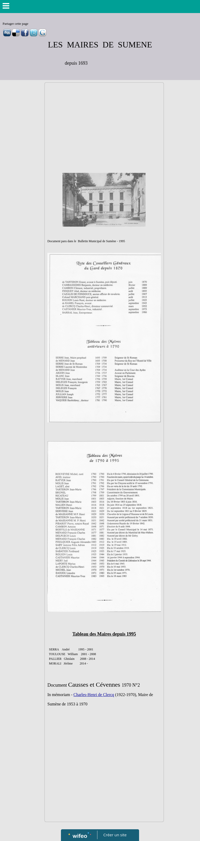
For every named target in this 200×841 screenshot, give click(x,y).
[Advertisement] (104, 124)
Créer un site (115, 834)
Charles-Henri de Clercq (93, 694)
